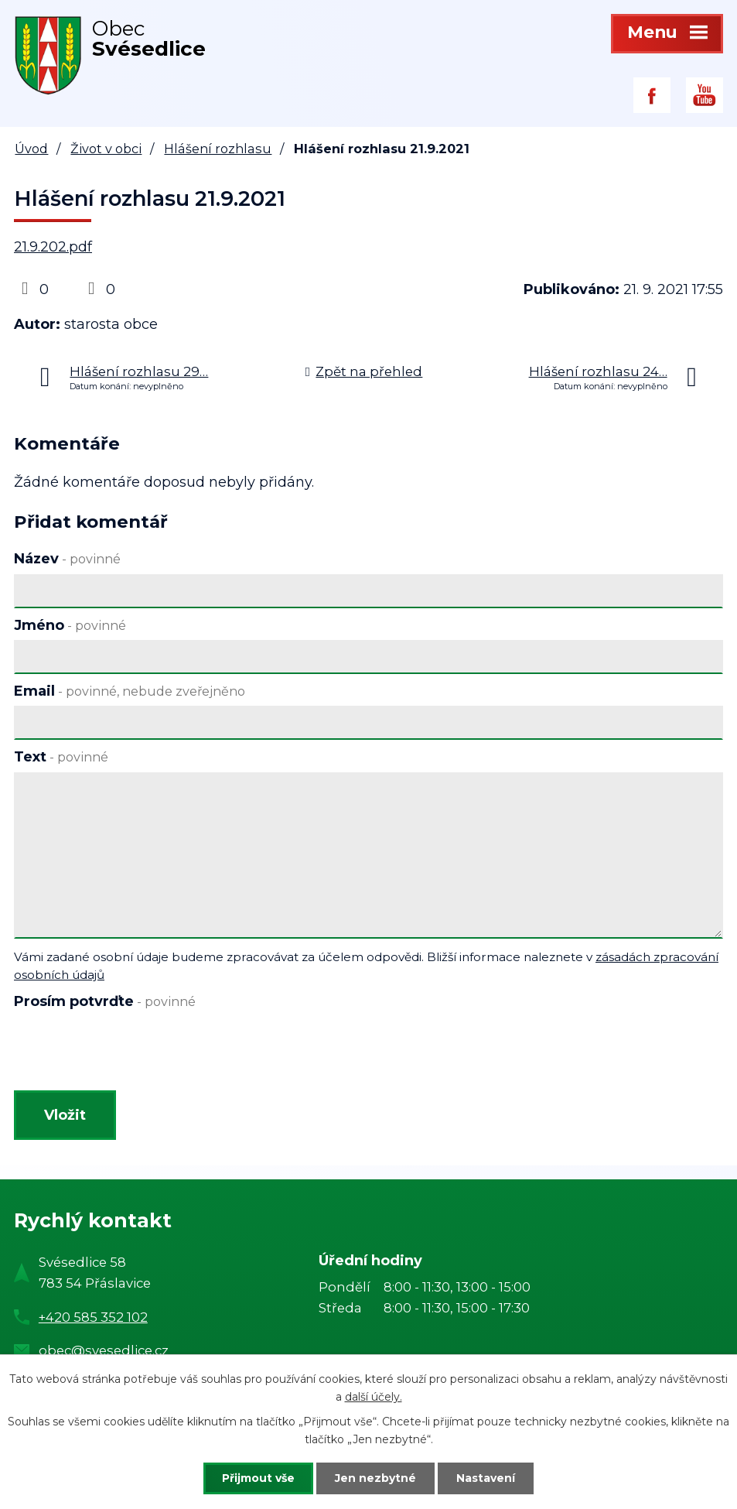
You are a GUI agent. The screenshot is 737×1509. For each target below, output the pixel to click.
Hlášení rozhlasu (217, 148)
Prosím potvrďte (105, 1001)
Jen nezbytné (375, 1478)
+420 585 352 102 (93, 1317)
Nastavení (485, 1478)
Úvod (31, 148)
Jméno (70, 625)
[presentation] (128, 1053)
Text (61, 756)
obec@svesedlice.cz (104, 1350)
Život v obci (106, 148)
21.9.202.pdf (53, 246)
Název (67, 558)
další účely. (373, 1397)
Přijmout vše (258, 1478)
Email (129, 691)
